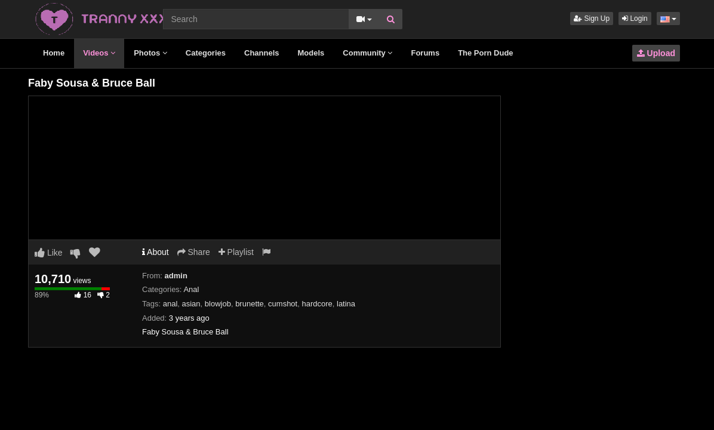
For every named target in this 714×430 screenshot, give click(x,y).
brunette (249, 303)
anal (170, 303)
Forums (425, 52)
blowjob (218, 303)
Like (49, 252)
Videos (99, 52)
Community (367, 52)
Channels (261, 52)
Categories (206, 52)
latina (346, 303)
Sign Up (592, 18)
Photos (150, 52)
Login (635, 18)
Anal (191, 289)
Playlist (236, 252)
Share (193, 252)
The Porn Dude (485, 52)
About (155, 252)
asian (191, 303)
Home (53, 52)
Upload (656, 53)
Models (311, 52)
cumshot (282, 303)
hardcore (316, 303)
